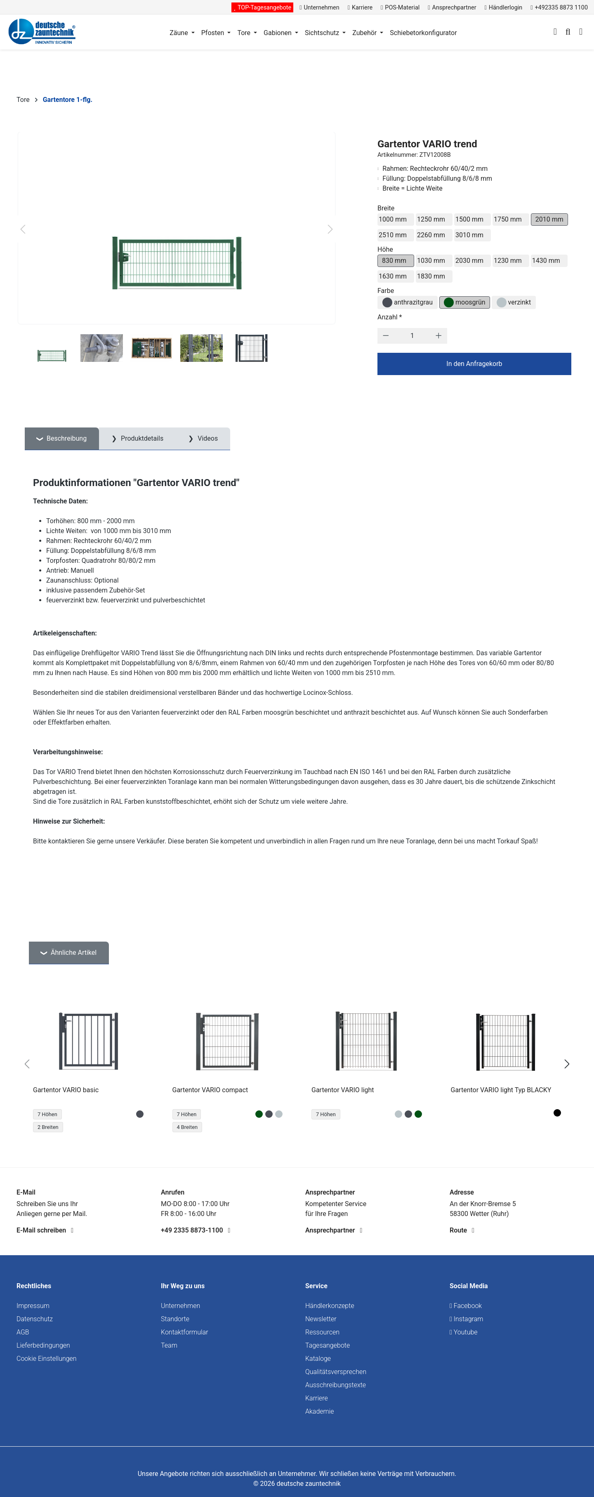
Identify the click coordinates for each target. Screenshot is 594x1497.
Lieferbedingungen (43, 1345)
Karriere (316, 1398)
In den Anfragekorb (474, 364)
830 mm (394, 260)
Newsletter (321, 1319)
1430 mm (546, 260)
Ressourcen (322, 1332)
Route (462, 1230)
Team (169, 1345)
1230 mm (508, 260)
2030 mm (469, 260)
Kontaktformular (184, 1332)
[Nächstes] (330, 229)
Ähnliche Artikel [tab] (73, 952)
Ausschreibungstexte (335, 1385)
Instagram (466, 1319)
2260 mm (431, 235)
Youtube (464, 1332)
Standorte (175, 1319)
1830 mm (431, 276)
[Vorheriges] (22, 229)
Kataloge (318, 1358)
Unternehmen (180, 1306)
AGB (22, 1332)
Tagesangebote (327, 1345)
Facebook (466, 1306)
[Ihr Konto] (555, 32)
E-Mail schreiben (44, 1230)
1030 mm (431, 260)
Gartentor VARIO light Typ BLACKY (501, 1090)
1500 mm (469, 219)
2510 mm (393, 235)
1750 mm (508, 219)
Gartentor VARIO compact (210, 1090)
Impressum (33, 1306)
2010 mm (549, 219)
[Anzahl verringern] (385, 336)
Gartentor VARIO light (342, 1090)
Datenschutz (34, 1319)
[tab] (62, 438)
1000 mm (393, 219)
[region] (297, 1064)
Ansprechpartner (333, 1230)
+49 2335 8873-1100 (195, 1230)
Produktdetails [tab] (141, 438)
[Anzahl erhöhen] (438, 336)
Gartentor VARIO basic (66, 1090)
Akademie (319, 1411)
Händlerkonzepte (329, 1306)
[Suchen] (568, 32)
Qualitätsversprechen (335, 1372)
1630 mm (393, 276)
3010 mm (469, 235)
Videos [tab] (207, 438)
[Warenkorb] (581, 32)
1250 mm (431, 219)
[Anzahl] (412, 336)
